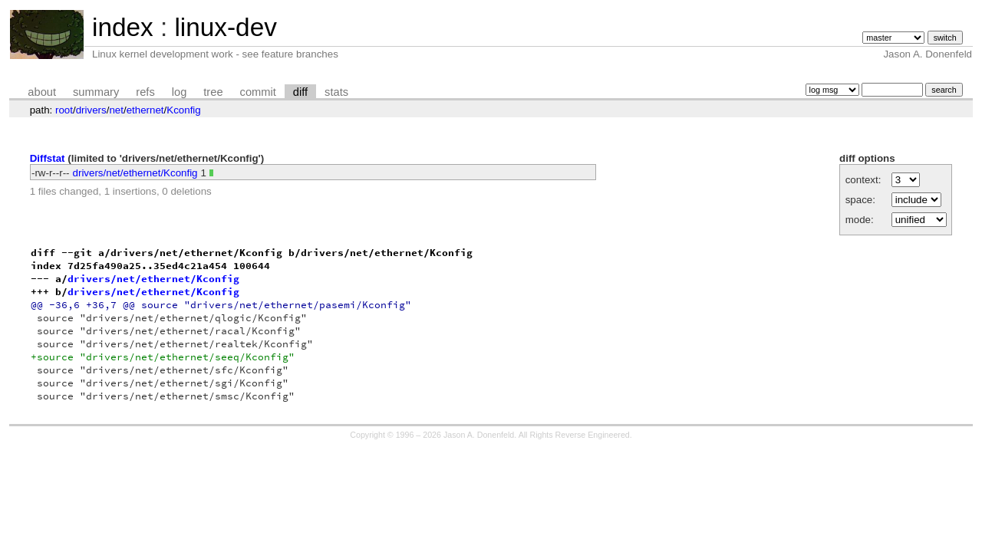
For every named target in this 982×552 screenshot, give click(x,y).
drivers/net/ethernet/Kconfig (135, 173)
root (64, 110)
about (42, 92)
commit (258, 92)
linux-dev (225, 27)
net (116, 110)
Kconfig (183, 110)
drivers (91, 110)
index (122, 27)
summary (96, 92)
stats (336, 92)
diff (300, 92)
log (179, 92)
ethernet (145, 110)
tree (212, 92)
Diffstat (47, 158)
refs (145, 92)
